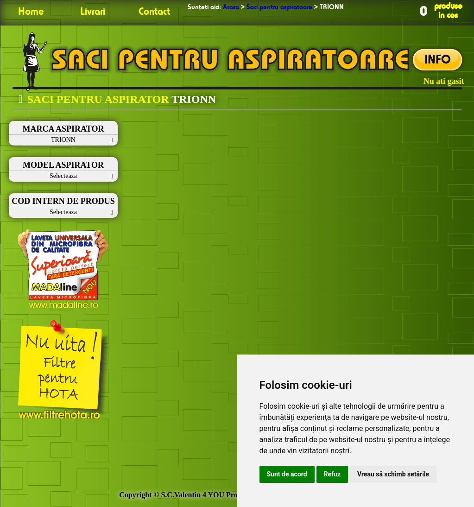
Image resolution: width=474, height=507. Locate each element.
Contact (154, 12)
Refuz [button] (332, 474)
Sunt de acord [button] (287, 474)
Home (31, 12)
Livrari (92, 12)
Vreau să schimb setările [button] (393, 474)
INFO (437, 60)
